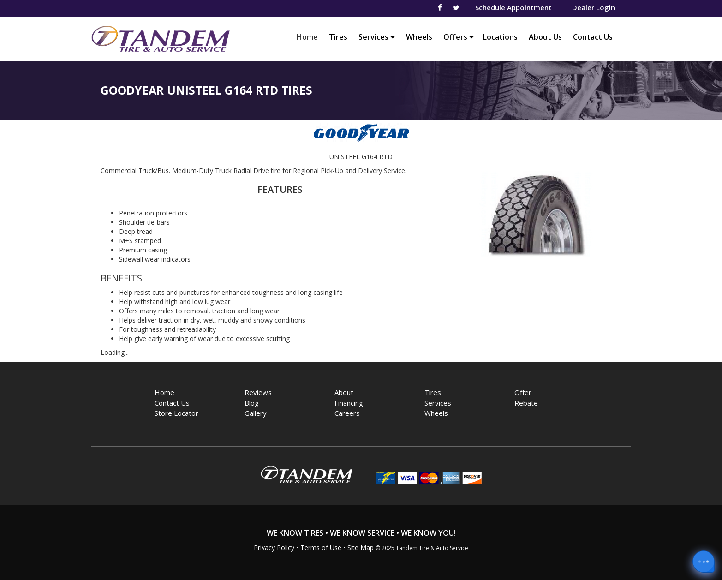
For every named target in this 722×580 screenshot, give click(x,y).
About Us (545, 37)
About (343, 392)
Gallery (256, 413)
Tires (338, 37)
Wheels (419, 37)
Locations (500, 37)
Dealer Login (593, 7)
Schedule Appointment (513, 7)
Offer (522, 392)
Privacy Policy (274, 547)
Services (376, 37)
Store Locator (176, 413)
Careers (347, 413)
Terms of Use (320, 547)
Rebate (526, 402)
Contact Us (593, 37)
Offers (458, 37)
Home (309, 36)
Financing (348, 402)
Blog (252, 402)
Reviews (258, 392)
